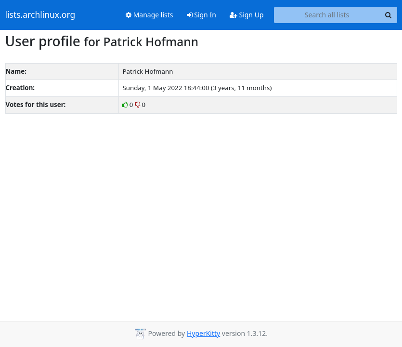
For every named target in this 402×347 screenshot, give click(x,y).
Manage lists (149, 14)
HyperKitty (203, 333)
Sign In (201, 14)
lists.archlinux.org (40, 15)
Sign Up (247, 14)
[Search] (388, 15)
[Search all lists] (327, 15)
